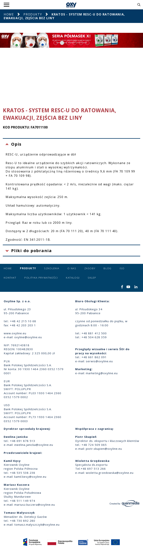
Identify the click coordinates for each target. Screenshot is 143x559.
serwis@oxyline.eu (99, 361)
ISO (122, 268)
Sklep (92, 277)
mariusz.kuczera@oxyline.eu (34, 504)
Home (9, 14)
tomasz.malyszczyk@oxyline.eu (37, 524)
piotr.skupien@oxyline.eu (104, 448)
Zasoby (89, 268)
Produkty (32, 14)
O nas (71, 268)
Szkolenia (51, 268)
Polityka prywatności (41, 277)
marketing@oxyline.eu (102, 373)
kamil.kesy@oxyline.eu (30, 476)
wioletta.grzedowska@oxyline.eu (110, 473)
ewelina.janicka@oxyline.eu (33, 445)
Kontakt (10, 277)
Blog (107, 268)
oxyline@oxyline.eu (28, 337)
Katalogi (73, 277)
